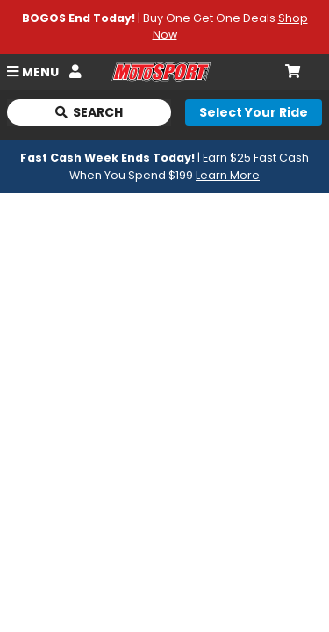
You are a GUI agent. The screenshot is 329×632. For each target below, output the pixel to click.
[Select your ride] (253, 112)
